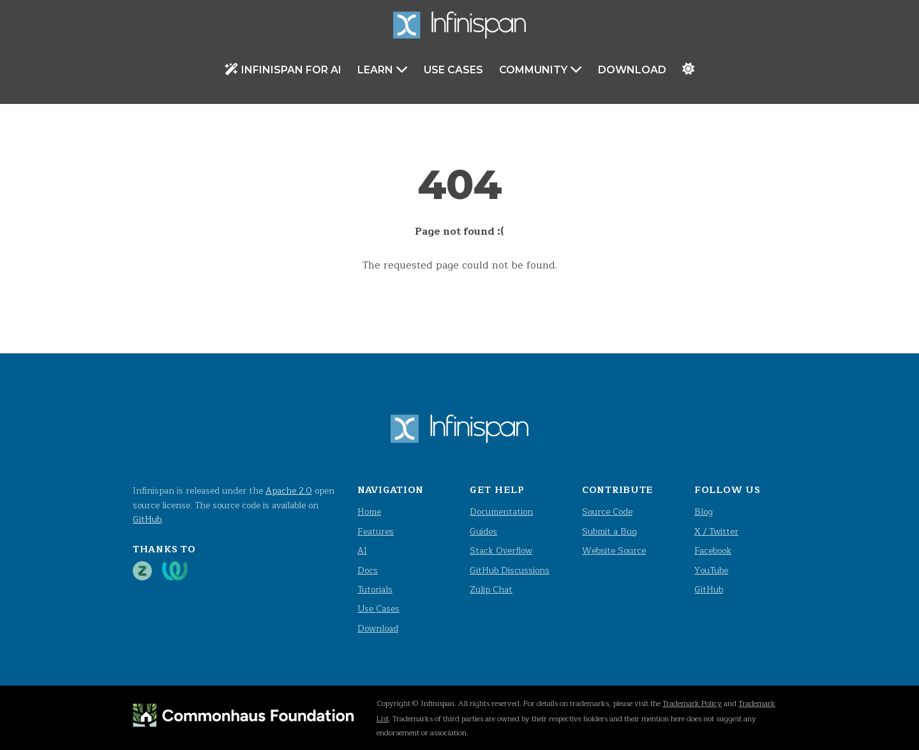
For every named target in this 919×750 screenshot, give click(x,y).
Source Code (607, 511)
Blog (703, 511)
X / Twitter (716, 531)
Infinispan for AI (283, 69)
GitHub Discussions (509, 570)
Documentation (501, 511)
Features (375, 531)
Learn (382, 69)
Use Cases (453, 70)
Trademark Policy (692, 703)
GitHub (147, 519)
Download (632, 70)
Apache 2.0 (288, 490)
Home (369, 511)
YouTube (711, 570)
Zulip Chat (491, 589)
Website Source (614, 550)
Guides (483, 531)
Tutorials (374, 589)
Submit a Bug (609, 531)
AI (362, 550)
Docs (367, 570)
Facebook (712, 550)
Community (540, 69)
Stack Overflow (501, 550)
